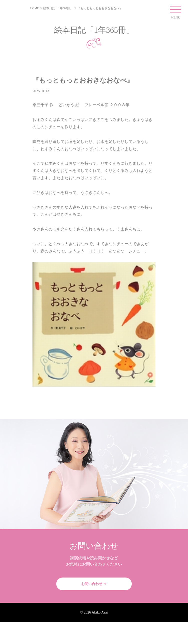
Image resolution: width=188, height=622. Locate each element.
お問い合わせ (94, 584)
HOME (34, 8)
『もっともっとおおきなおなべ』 (100, 8)
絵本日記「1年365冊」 (58, 8)
